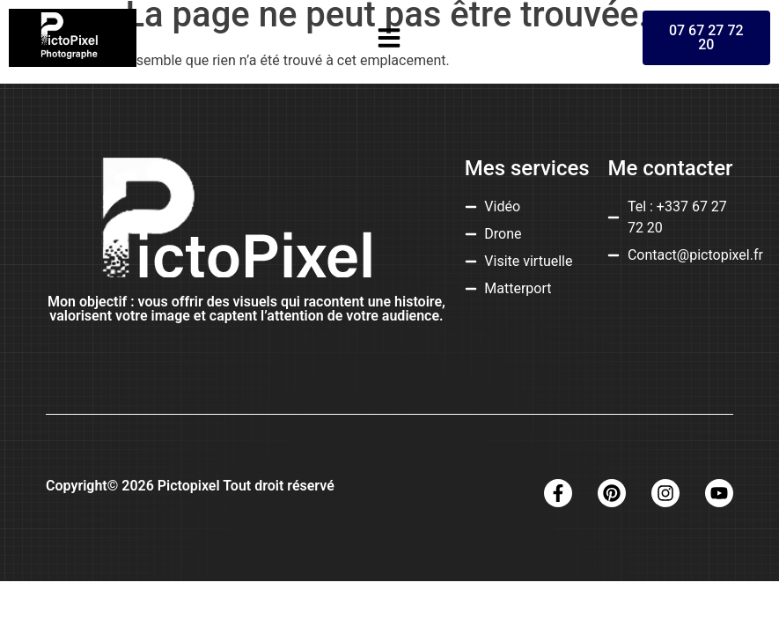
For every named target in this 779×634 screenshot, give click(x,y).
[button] (389, 37)
